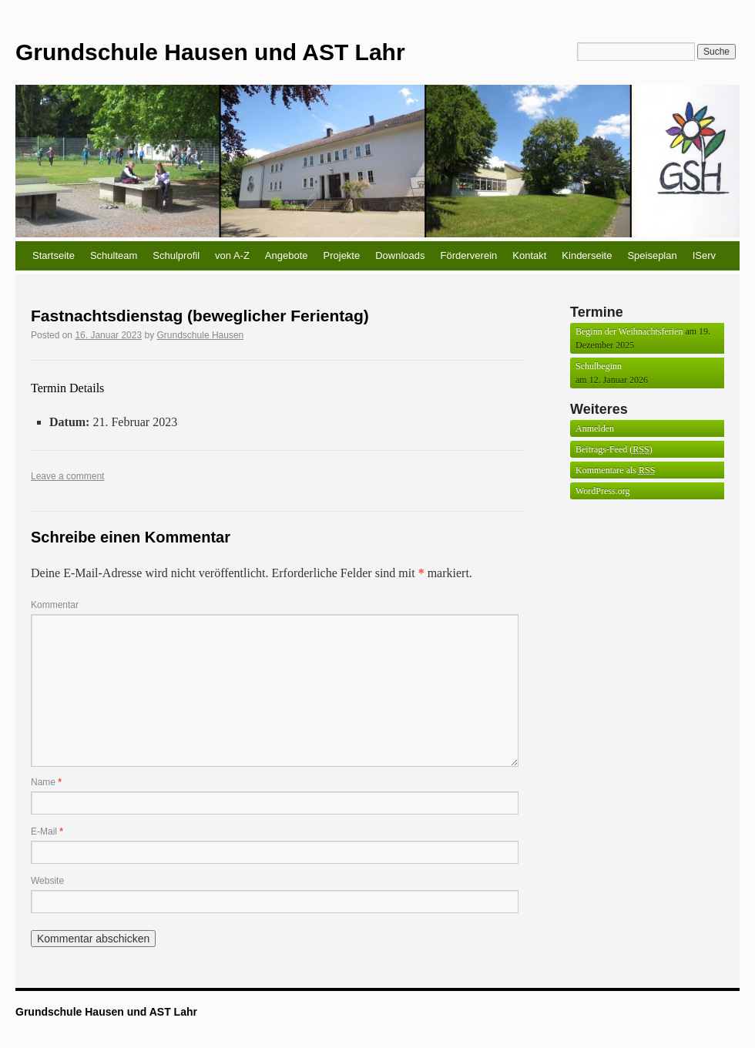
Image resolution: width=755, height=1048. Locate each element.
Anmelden (594, 428)
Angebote (286, 255)
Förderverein (469, 255)
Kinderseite (587, 255)
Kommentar (55, 605)
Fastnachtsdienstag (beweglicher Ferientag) (200, 315)
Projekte (342, 255)
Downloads (399, 255)
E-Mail (47, 831)
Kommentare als (615, 470)
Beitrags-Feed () (614, 449)
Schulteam (113, 255)
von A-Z (232, 255)
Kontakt (529, 255)
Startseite (53, 255)
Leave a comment (67, 476)
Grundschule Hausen (200, 335)
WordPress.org (602, 490)
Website (47, 880)
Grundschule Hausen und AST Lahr (210, 52)
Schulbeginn (598, 366)
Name (46, 782)
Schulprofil (176, 255)
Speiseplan (651, 255)
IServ (704, 255)
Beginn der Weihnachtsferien (629, 331)
